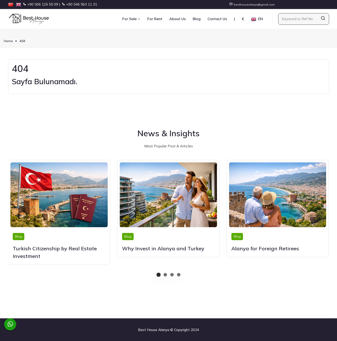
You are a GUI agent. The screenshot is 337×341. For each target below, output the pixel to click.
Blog (197, 18)
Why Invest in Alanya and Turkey (163, 248)
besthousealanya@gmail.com (254, 4)
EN (257, 19)
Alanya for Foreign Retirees (265, 248)
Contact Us (217, 18)
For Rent (154, 18)
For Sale (131, 18)
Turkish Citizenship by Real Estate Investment (55, 252)
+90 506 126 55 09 (42, 4)
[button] (158, 275)
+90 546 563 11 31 (81, 4)
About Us (177, 18)
